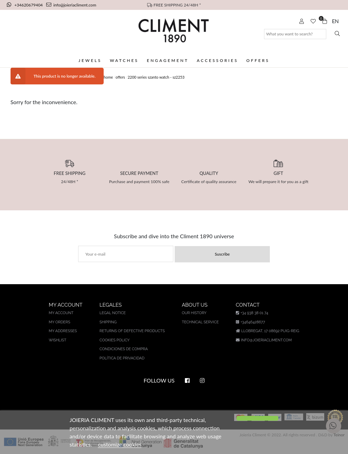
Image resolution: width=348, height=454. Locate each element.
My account (61, 313)
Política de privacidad (122, 358)
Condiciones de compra (124, 349)
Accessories (217, 60)
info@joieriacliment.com (71, 4)
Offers (257, 60)
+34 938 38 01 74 (252, 313)
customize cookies (119, 444)
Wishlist (58, 340)
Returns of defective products (132, 331)
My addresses (63, 331)
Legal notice (113, 313)
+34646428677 (250, 322)
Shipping (108, 322)
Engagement (168, 60)
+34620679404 (25, 4)
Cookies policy (115, 340)
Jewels (90, 60)
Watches (124, 60)
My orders (59, 322)
